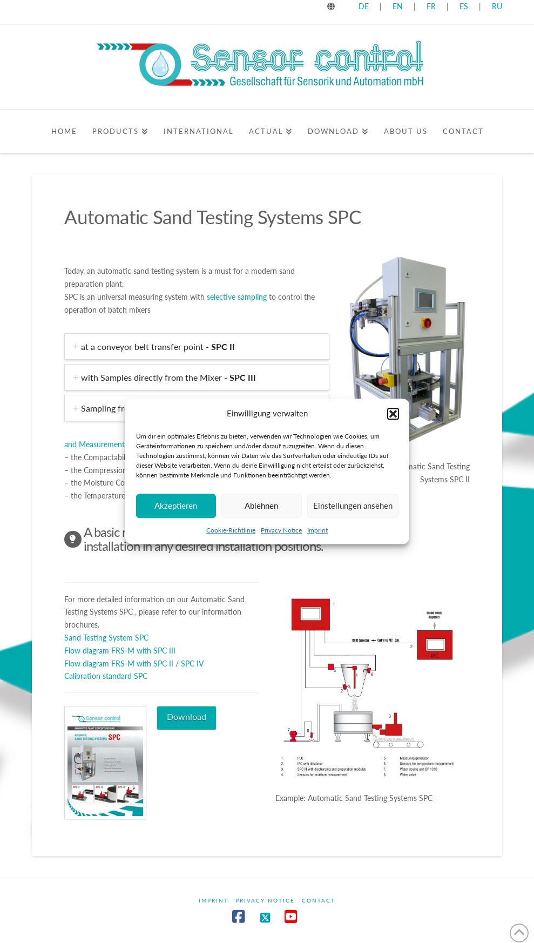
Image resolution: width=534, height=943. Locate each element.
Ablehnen (261, 505)
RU (497, 6)
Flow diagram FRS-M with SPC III (119, 650)
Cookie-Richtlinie (230, 530)
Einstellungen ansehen (353, 505)
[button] (393, 413)
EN (398, 6)
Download (186, 716)
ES (464, 6)
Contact (318, 900)
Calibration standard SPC (105, 676)
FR (431, 6)
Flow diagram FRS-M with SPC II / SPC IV (134, 663)
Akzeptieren (175, 505)
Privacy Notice (281, 530)
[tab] (196, 346)
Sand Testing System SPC (106, 637)
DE (364, 6)
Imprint (317, 530)
